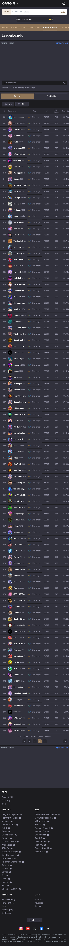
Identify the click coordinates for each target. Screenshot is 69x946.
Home (5, 27)
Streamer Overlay (9, 889)
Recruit (38, 906)
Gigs (3, 885)
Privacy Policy (8, 899)
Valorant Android (42, 828)
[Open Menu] (64, 3)
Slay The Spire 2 (9, 855)
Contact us (6, 913)
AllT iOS (38, 824)
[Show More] (15, 3)
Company (6, 800)
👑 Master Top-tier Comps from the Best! (31, 19)
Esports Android (42, 848)
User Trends (34, 27)
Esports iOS (40, 852)
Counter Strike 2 (9, 841)
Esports (5, 882)
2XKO (4, 831)
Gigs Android (40, 835)
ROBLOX (5, 848)
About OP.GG (7, 797)
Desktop (5, 868)
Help (4, 906)
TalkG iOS (39, 845)
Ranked (17, 96)
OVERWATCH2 (8, 824)
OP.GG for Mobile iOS (44, 818)
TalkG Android (41, 841)
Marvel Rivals (7, 835)
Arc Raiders (7, 845)
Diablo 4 (5, 865)
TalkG (4, 879)
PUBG (4, 828)
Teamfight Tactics (10, 818)
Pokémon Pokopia (10, 852)
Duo (3, 875)
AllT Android (40, 821)
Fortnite (5, 838)
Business (39, 899)
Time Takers (7, 858)
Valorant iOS (40, 831)
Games (5, 872)
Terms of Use (8, 903)
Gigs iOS (38, 838)
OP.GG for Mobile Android (46, 814)
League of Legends (10, 814)
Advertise (39, 903)
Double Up (51, 96)
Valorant (5, 821)
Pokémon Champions (11, 862)
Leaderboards (50, 27)
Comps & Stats (18, 27)
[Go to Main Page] (7, 3)
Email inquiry (7, 910)
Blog (4, 804)
